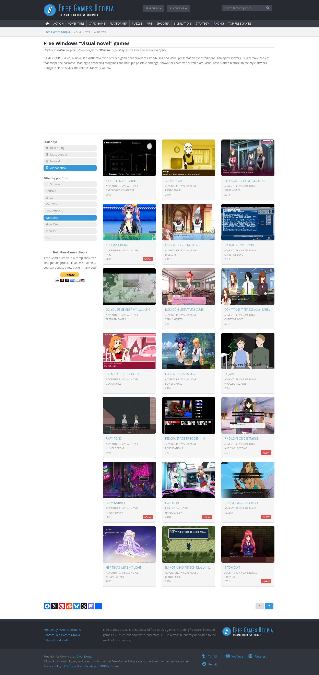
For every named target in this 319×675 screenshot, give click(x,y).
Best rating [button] (55, 148)
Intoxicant (232, 567)
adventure (76, 23)
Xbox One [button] (52, 224)
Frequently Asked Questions (62, 630)
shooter (162, 23)
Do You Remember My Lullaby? (128, 310)
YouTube (234, 656)
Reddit (209, 664)
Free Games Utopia (57, 32)
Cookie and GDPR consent (101, 666)
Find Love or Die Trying (241, 438)
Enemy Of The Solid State (124, 374)
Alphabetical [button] (56, 168)
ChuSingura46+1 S (119, 245)
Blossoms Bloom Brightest (244, 181)
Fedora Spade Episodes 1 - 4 (185, 438)
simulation (182, 23)
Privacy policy (52, 666)
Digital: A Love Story (239, 245)
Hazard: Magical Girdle (241, 503)
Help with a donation (57, 640)
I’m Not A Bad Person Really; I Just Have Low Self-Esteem (206, 567)
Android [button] (51, 191)
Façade (229, 374)
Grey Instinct (115, 503)
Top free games (239, 23)
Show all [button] (53, 184)
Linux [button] (49, 197)
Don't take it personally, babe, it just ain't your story (263, 310)
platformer (118, 23)
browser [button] (51, 231)
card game (97, 23)
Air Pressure (174, 181)
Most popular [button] (57, 154)
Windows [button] (52, 218)
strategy (202, 23)
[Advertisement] (159, 100)
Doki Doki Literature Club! (184, 310)
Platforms (178, 8)
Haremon (172, 503)
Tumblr (210, 656)
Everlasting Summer (180, 374)
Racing (218, 23)
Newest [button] (53, 161)
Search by (153, 8)
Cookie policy (73, 666)
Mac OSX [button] (51, 204)
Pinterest (257, 656)
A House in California (121, 181)
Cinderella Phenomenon (183, 245)
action (58, 23)
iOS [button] (48, 238)
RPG (149, 23)
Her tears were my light (123, 567)
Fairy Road (113, 438)
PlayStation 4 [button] (54, 211)
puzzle (137, 23)
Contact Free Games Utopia (62, 635)
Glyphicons (83, 656)
